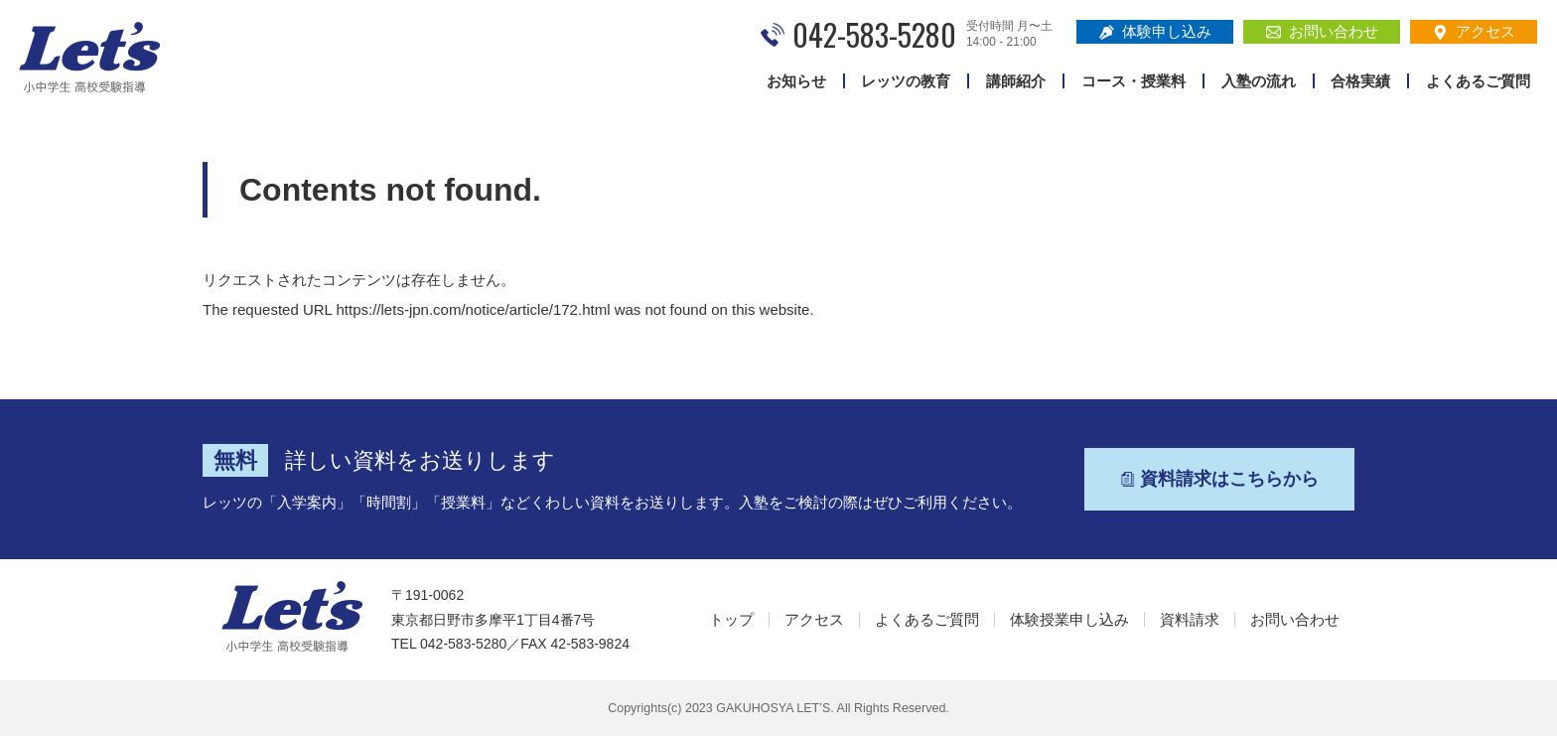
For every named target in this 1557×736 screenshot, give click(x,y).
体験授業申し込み (1069, 619)
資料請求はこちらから (1219, 479)
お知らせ (796, 81)
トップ (731, 619)
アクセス (1474, 31)
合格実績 (1360, 81)
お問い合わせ (1322, 31)
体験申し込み (1155, 31)
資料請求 (1189, 619)
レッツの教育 (905, 81)
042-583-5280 (874, 34)
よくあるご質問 (1478, 81)
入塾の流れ (1258, 81)
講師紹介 (1016, 81)
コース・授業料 (1133, 81)
